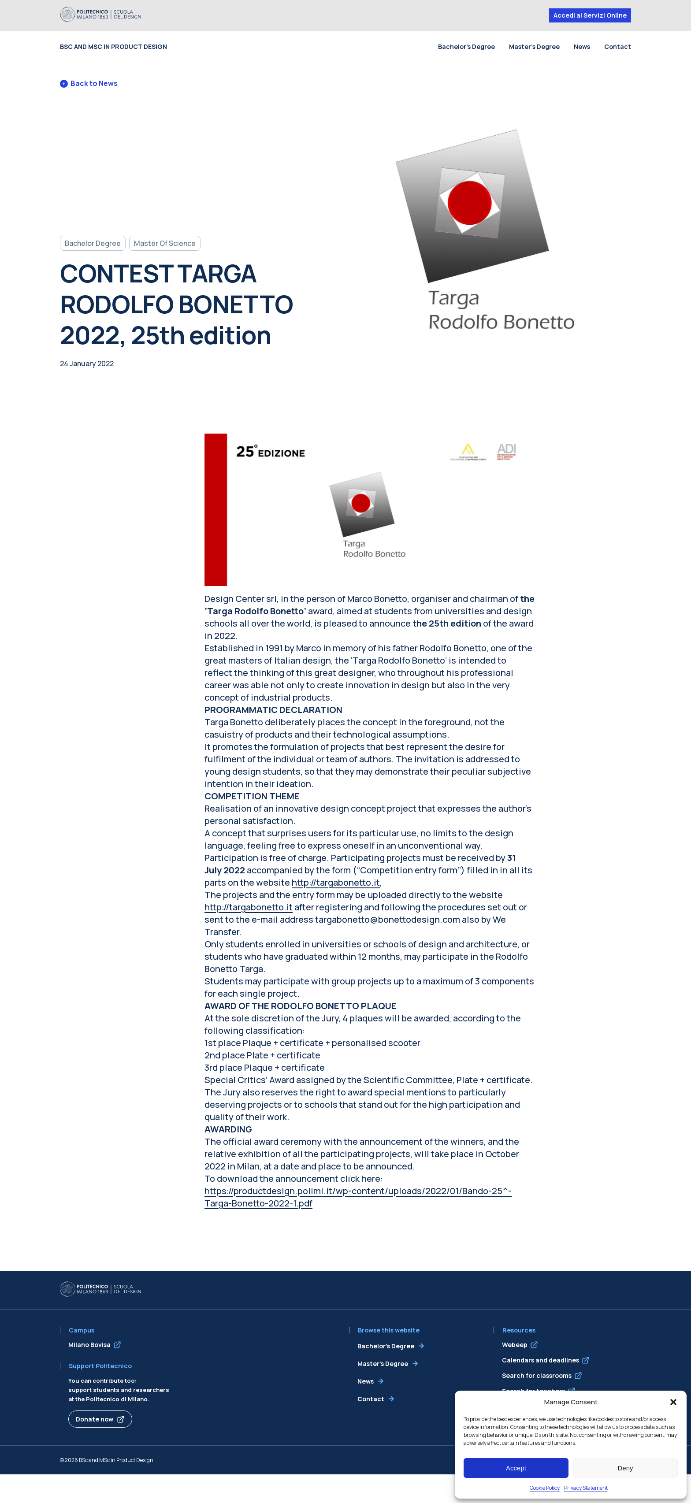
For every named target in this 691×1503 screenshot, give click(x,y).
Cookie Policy (545, 1488)
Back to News (89, 83)
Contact (617, 46)
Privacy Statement (586, 1488)
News (582, 46)
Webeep (515, 1344)
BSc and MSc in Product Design (113, 46)
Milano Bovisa (89, 1344)
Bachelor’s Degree (466, 46)
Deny (625, 1468)
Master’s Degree (534, 46)
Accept (516, 1468)
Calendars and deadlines (540, 1360)
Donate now (94, 1419)
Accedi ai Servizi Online (590, 15)
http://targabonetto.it (336, 882)
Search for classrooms (537, 1375)
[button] (673, 1402)
